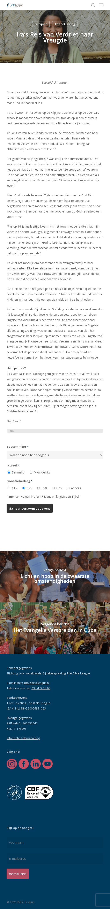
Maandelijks (42, 472)
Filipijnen (41, 24)
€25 (29, 488)
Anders (76, 488)
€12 (14, 488)
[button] (101, 5)
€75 (59, 488)
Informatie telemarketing (23, 738)
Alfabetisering (64, 24)
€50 (44, 488)
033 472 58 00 (40, 688)
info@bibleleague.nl (36, 683)
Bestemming (17, 446)
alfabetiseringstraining (21, 331)
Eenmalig (18, 472)
